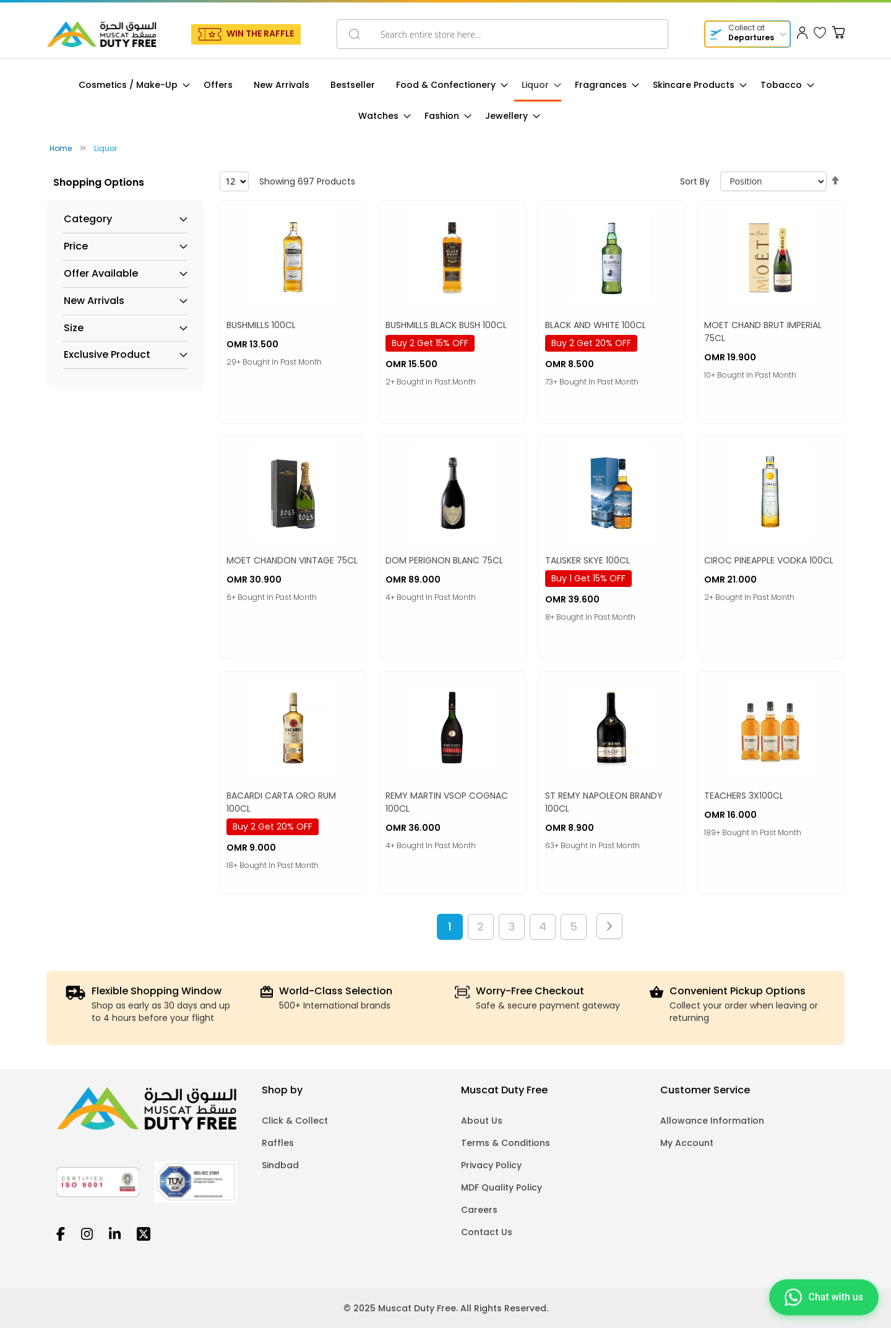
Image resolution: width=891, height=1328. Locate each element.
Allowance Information (712, 1120)
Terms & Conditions (505, 1143)
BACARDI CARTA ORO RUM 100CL (281, 802)
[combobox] (502, 34)
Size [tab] (74, 328)
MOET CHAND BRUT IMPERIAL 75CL (763, 331)
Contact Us (486, 1232)
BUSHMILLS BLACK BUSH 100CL (446, 325)
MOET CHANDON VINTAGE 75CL (292, 560)
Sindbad (280, 1165)
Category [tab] (88, 219)
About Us (481, 1120)
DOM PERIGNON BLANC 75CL (444, 560)
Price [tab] (76, 246)
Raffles (278, 1143)
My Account (686, 1143)
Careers (479, 1210)
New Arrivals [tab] (94, 301)
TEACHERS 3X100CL (743, 795)
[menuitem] (130, 85)
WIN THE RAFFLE (260, 33)
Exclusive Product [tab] (107, 355)
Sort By (695, 181)
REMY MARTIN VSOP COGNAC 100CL (446, 802)
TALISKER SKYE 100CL (587, 560)
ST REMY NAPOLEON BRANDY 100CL (604, 802)
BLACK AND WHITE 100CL (595, 325)
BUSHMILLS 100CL (261, 325)
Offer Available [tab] (101, 273)
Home (62, 148)
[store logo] (101, 34)
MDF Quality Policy (501, 1187)
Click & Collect (295, 1120)
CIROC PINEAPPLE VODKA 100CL (768, 560)
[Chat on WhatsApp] (824, 1295)
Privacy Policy (491, 1165)
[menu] (446, 101)
